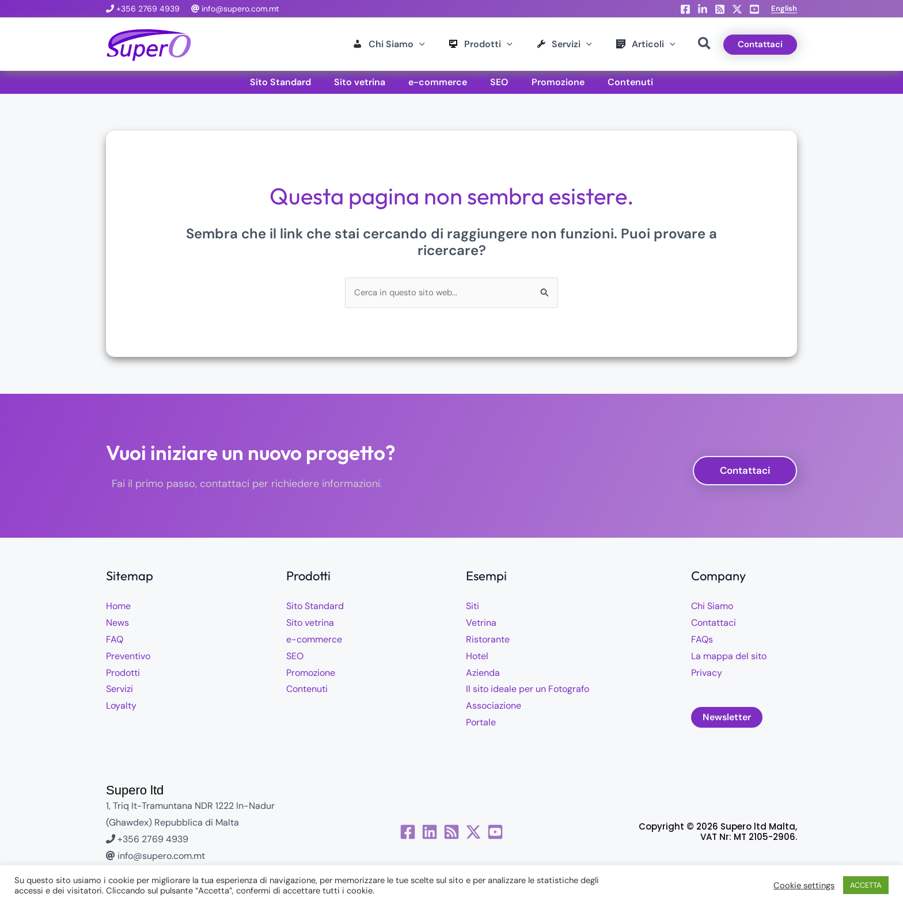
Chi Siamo (712, 608)
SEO (294, 657)
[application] (380, 44)
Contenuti (307, 691)
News (117, 624)
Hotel (477, 657)
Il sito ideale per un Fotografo (527, 691)
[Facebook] (685, 9)
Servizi (119, 691)
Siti (472, 608)
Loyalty (121, 707)
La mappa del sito (729, 657)
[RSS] (720, 9)
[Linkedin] (702, 9)
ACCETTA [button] (866, 885)
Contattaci (713, 624)
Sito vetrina (310, 624)
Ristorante (488, 640)
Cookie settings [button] (803, 885)
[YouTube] (754, 9)
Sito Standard (315, 608)
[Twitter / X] (489, 833)
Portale (481, 723)
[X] (737, 9)
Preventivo (128, 657)
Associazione (493, 707)
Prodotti (123, 674)
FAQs (702, 640)
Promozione (310, 674)
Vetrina (481, 624)
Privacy (706, 674)
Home (118, 608)
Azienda (483, 674)
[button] (784, 8)
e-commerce (314, 640)
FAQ (114, 640)
